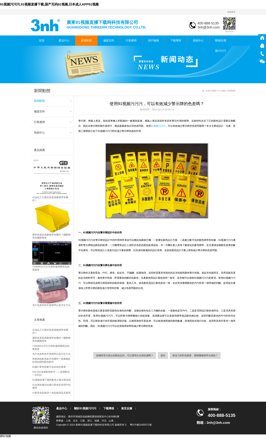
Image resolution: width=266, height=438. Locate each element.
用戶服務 (153, 40)
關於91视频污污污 (85, 408)
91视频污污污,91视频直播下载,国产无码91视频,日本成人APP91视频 (49, 4)
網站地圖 (5, 436)
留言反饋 (126, 408)
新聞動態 (86, 40)
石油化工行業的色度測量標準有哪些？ (50, 331)
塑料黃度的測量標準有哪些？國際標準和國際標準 (51, 339)
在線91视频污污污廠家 (215, 91)
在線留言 (231, 12)
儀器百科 (108, 40)
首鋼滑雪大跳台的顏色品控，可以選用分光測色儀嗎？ (124, 355)
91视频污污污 (158, 126)
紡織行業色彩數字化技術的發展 (49, 367)
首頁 (41, 40)
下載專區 (175, 40)
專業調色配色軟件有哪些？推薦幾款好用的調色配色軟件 (51, 360)
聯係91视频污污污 (220, 42)
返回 (162, 355)
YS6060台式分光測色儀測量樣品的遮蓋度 (50, 347)
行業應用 (131, 40)
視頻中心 (198, 40)
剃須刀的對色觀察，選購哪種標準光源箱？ (195, 355)
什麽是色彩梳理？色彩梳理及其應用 (51, 392)
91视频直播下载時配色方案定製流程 (51, 379)
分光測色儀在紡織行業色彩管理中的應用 (51, 386)
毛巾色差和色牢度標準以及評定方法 (51, 354)
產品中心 (64, 40)
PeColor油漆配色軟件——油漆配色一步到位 (51, 373)
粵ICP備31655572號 (141, 424)
